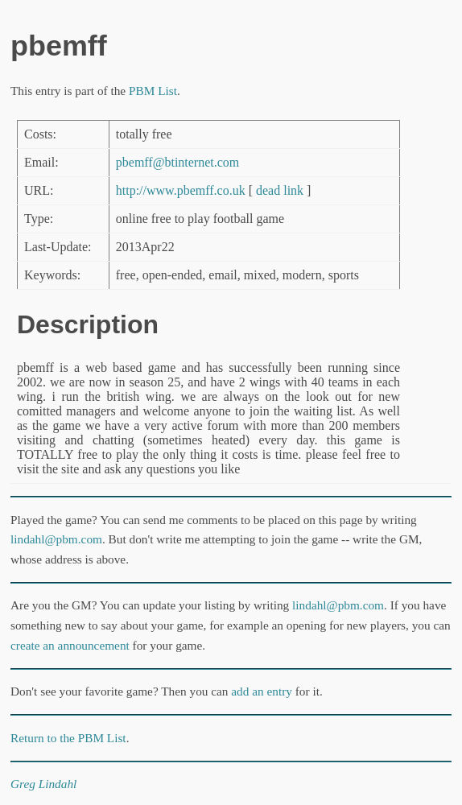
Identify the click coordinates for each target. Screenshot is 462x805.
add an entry (261, 691)
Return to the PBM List (68, 738)
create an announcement (70, 645)
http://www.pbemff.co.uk (180, 190)
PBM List (153, 90)
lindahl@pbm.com (56, 539)
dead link (279, 190)
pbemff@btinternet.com (178, 162)
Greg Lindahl (43, 784)
